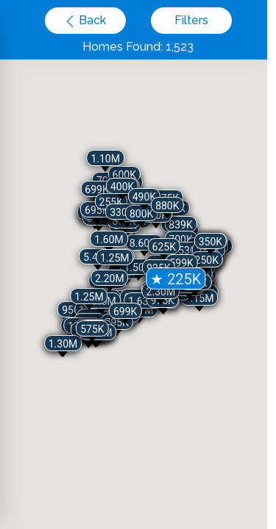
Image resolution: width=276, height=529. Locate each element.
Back (91, 20)
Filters (191, 20)
